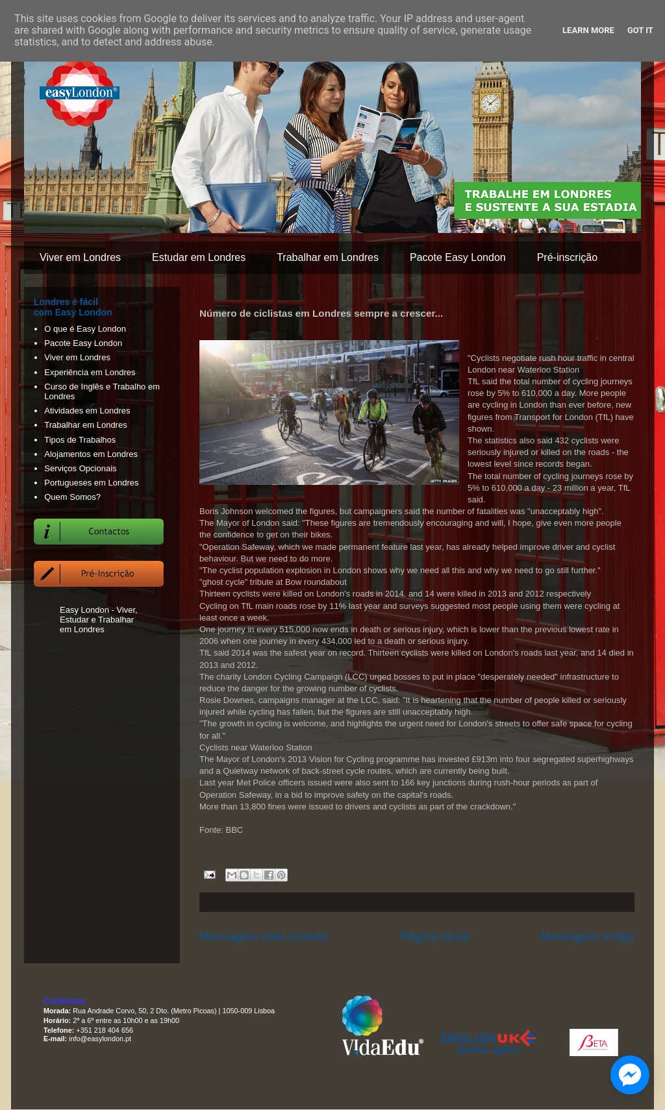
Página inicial (435, 936)
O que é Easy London (85, 329)
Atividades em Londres (87, 410)
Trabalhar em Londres (328, 257)
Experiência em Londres (89, 372)
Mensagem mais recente (264, 936)
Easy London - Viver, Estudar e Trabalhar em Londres (99, 619)
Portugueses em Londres (91, 482)
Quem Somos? (72, 497)
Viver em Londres (80, 257)
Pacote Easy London (458, 257)
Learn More (588, 30)
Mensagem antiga (587, 936)
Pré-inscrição (567, 257)
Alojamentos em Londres (91, 454)
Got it (640, 30)
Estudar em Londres (198, 257)
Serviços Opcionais (80, 468)
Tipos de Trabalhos (80, 440)
